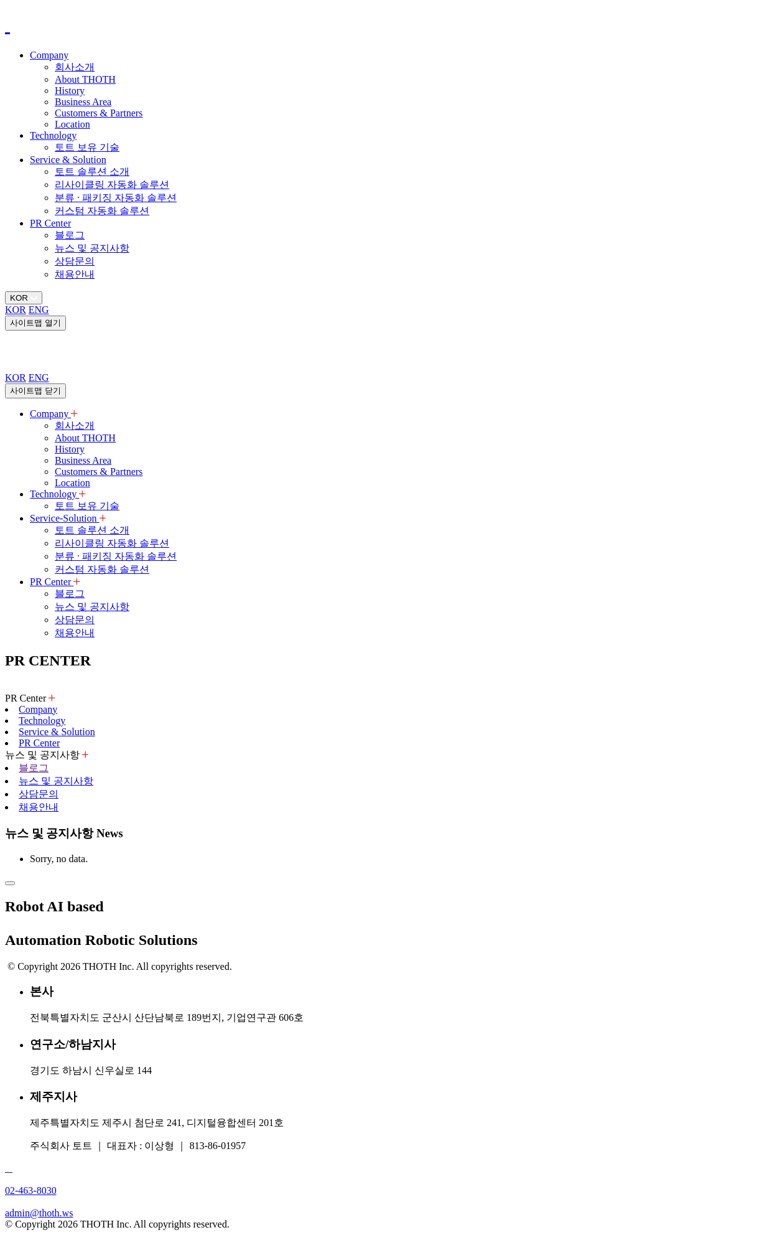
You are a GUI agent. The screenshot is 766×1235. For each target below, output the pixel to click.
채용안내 (75, 274)
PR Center (50, 223)
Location (72, 124)
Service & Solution (68, 159)
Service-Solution (68, 518)
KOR (15, 309)
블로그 (70, 235)
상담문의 (75, 261)
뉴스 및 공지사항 (92, 248)
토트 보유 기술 (87, 147)
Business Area (83, 101)
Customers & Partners (98, 113)
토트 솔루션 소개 (92, 171)
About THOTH (85, 79)
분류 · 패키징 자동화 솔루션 (116, 197)
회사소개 (75, 67)
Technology (53, 135)
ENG (39, 309)
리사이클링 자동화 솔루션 (112, 184)
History (70, 90)
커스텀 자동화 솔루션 (102, 210)
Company (49, 55)
